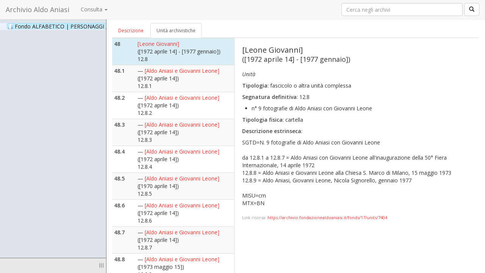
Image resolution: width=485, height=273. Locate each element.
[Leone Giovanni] (158, 43)
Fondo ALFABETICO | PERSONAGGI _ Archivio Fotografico (92, 26)
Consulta (94, 9)
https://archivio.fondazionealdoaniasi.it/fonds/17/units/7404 (327, 217)
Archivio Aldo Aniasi (37, 9)
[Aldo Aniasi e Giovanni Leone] (182, 70)
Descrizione (131, 30)
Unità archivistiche (176, 30)
